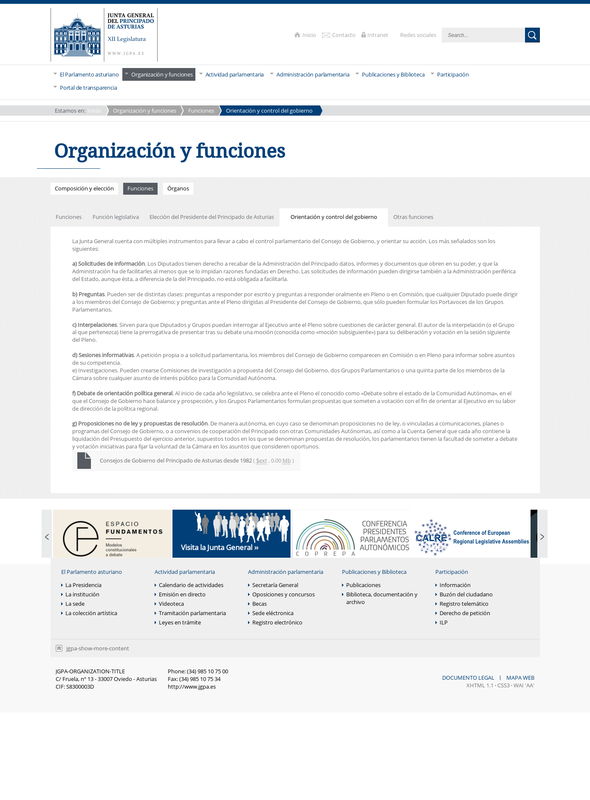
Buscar (532, 35)
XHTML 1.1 (480, 685)
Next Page (542, 537)
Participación (451, 572)
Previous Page (47, 537)
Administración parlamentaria (285, 572)
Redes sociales (419, 35)
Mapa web (520, 677)
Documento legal (469, 677)
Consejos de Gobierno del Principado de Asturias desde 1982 (197, 461)
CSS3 (503, 685)
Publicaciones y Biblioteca (374, 572)
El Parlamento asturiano (91, 572)
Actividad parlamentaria (185, 572)
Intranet (378, 35)
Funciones (201, 110)
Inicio (309, 35)
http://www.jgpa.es (192, 686)
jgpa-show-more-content (97, 648)
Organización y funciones (144, 110)
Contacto (344, 35)
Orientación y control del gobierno (269, 110)
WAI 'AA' (524, 685)
